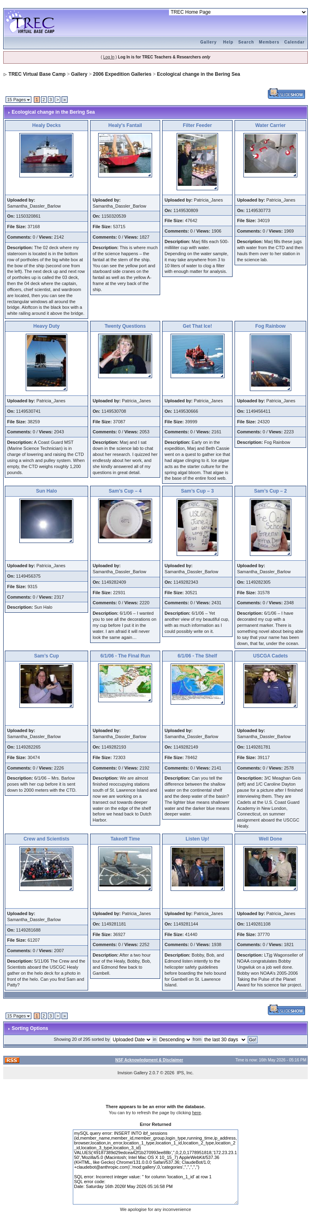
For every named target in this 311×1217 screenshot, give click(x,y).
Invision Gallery (132, 1072)
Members (269, 42)
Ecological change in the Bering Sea (198, 74)
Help (228, 42)
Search (246, 42)
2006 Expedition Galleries (122, 74)
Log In (109, 57)
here (196, 1112)
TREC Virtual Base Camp (37, 74)
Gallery (208, 42)
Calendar (294, 42)
